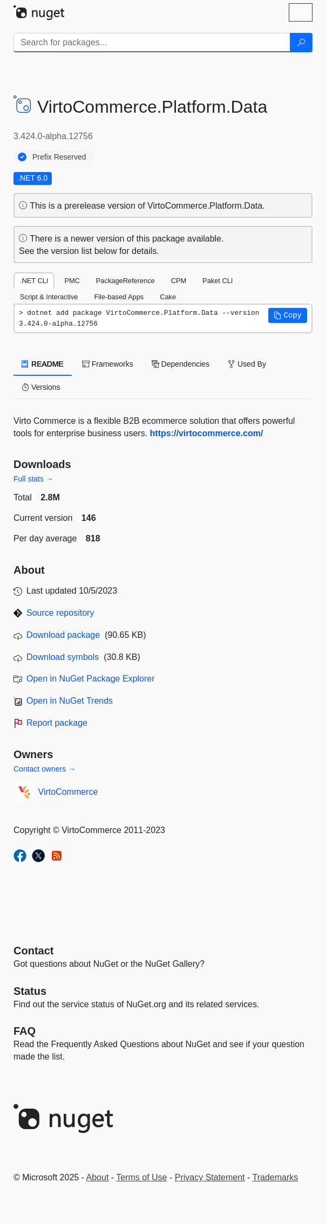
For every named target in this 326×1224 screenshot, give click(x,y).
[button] (287, 315)
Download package (63, 634)
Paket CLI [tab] (217, 281)
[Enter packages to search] (151, 42)
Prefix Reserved (59, 157)
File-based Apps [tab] (119, 297)
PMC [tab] (71, 281)
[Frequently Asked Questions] (24, 1031)
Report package (56, 722)
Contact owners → (44, 769)
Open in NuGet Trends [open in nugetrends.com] (69, 700)
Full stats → (33, 479)
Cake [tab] (168, 297)
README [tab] (43, 364)
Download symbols (62, 657)
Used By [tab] (247, 364)
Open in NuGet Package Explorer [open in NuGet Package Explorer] (90, 678)
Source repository (60, 612)
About (97, 1177)
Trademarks (275, 1177)
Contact (33, 951)
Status (29, 991)
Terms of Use (141, 1177)
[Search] (301, 42)
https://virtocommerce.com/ (206, 433)
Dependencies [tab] (180, 364)
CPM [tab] (178, 281)
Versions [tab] (41, 387)
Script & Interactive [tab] (49, 297)
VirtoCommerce (68, 791)
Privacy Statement (210, 1177)
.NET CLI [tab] (34, 281)
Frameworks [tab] (107, 364)
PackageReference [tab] (125, 281)
